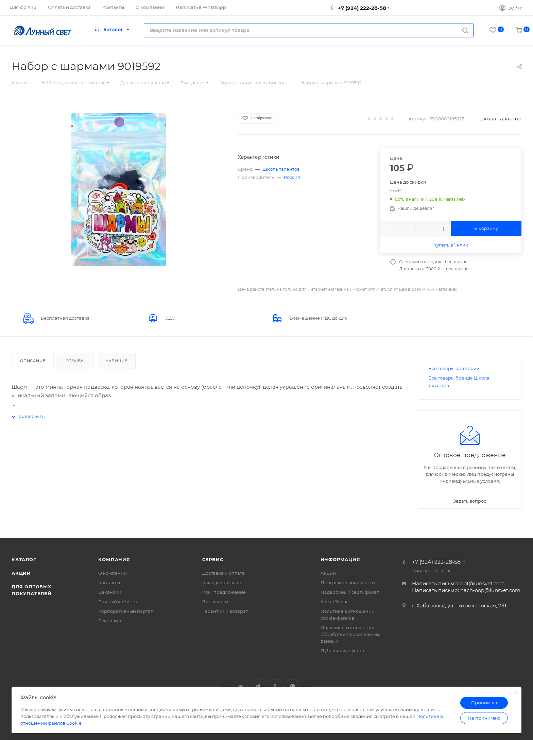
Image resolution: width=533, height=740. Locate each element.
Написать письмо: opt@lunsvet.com (458, 583)
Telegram (258, 686)
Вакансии (109, 592)
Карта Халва (335, 601)
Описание (32, 360)
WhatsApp (292, 686)
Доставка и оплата (223, 573)
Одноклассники (275, 686)
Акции (21, 573)
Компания (114, 559)
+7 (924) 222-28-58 (361, 8)
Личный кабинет (117, 601)
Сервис (212, 559)
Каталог (24, 559)
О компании (112, 573)
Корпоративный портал (125, 611)
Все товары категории (454, 368)
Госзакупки (215, 601)
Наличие (116, 360)
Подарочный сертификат (350, 592)
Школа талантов (499, 118)
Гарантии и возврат (225, 611)
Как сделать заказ (222, 582)
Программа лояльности (348, 582)
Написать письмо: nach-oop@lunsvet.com (466, 590)
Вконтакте (240, 686)
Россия (292, 177)
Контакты (109, 582)
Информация (340, 559)
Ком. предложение (224, 592)
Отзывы (75, 360)
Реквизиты (110, 620)
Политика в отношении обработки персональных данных (350, 634)
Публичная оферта (342, 650)
